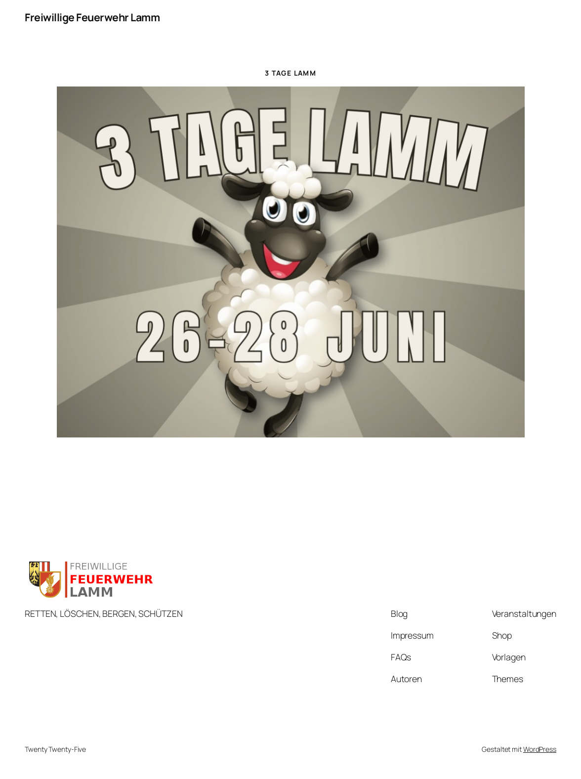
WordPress (539, 749)
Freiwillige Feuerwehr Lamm (92, 17)
